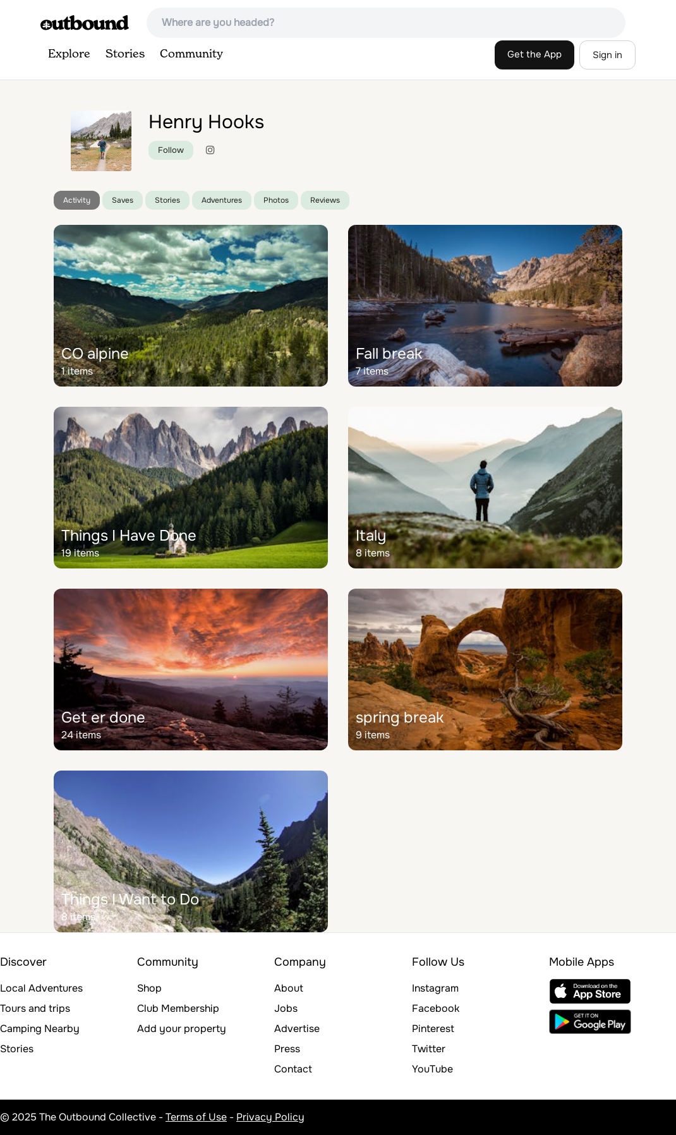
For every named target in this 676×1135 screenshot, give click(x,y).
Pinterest (433, 1028)
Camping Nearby (40, 1028)
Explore (69, 54)
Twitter (428, 1048)
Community (191, 54)
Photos (276, 200)
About (288, 988)
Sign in (607, 55)
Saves (122, 200)
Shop (149, 988)
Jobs (286, 1008)
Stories (125, 54)
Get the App (534, 54)
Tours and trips (35, 1008)
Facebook (435, 1008)
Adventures (222, 200)
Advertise (297, 1028)
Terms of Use (196, 1117)
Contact (293, 1069)
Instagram (435, 988)
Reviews (325, 200)
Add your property (181, 1028)
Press (287, 1048)
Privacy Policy (270, 1117)
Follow (171, 150)
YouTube (432, 1069)
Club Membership (178, 1008)
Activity (76, 200)
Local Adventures (41, 988)
